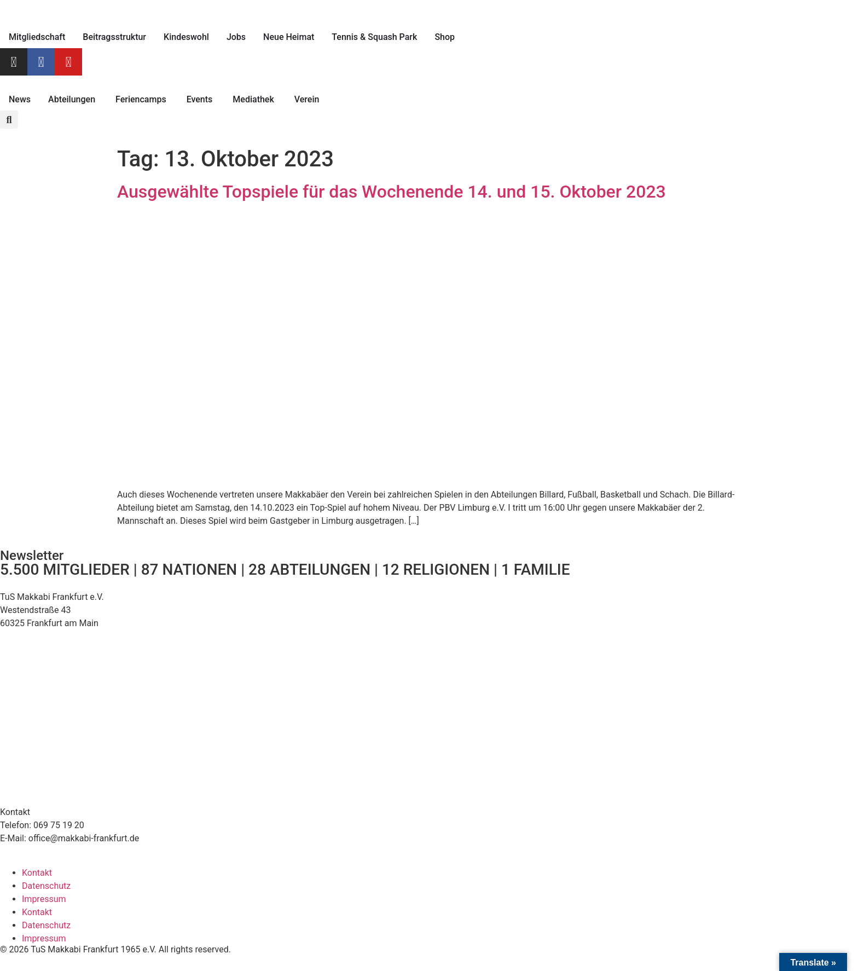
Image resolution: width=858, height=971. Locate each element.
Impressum (44, 899)
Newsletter (31, 555)
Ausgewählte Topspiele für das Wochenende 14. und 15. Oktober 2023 (391, 191)
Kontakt (37, 873)
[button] (9, 120)
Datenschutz (46, 886)
